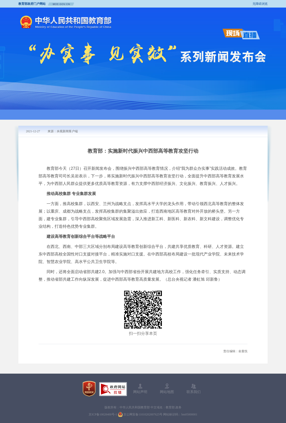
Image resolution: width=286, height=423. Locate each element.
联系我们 (194, 388)
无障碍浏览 (260, 4)
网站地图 (167, 388)
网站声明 (140, 388)
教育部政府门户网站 (32, 4)
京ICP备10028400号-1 (103, 414)
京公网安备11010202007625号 (143, 414)
